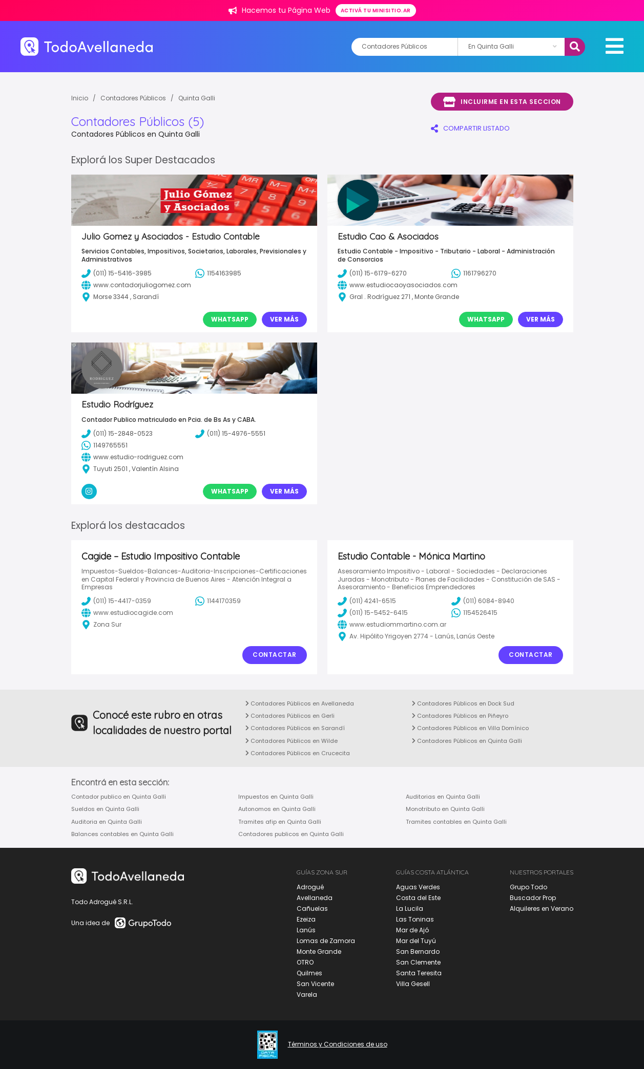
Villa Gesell (413, 983)
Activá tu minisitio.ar (376, 10)
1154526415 (474, 612)
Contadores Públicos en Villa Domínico (470, 728)
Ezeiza (306, 919)
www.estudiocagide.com (127, 612)
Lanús (306, 930)
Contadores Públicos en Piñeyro (460, 716)
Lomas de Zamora (326, 940)
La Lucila (409, 908)
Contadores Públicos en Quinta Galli (467, 741)
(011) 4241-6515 (367, 601)
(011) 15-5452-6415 (373, 612)
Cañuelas (312, 908)
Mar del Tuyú (416, 940)
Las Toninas (415, 919)
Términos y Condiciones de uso (337, 1044)
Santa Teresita (419, 973)
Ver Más (284, 319)
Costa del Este (418, 897)
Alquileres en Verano (541, 908)
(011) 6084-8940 (482, 601)
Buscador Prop (533, 897)
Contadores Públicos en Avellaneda (299, 703)
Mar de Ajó (412, 930)
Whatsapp (229, 319)
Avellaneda (315, 897)
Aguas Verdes (418, 887)
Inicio (79, 98)
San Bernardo (418, 951)
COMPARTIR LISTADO (470, 128)
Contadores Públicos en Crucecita (297, 753)
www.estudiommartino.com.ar (392, 624)
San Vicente (315, 983)
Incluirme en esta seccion (502, 102)
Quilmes (309, 973)
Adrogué (310, 887)
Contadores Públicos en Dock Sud (463, 703)
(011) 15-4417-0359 (116, 601)
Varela (307, 994)
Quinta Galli (196, 98)
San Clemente (418, 962)
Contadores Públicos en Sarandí (295, 728)
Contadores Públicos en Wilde (291, 741)
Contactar (275, 654)
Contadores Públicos (133, 98)
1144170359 (218, 601)
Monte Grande (319, 951)
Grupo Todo (528, 887)
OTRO (305, 962)
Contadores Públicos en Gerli (290, 716)
